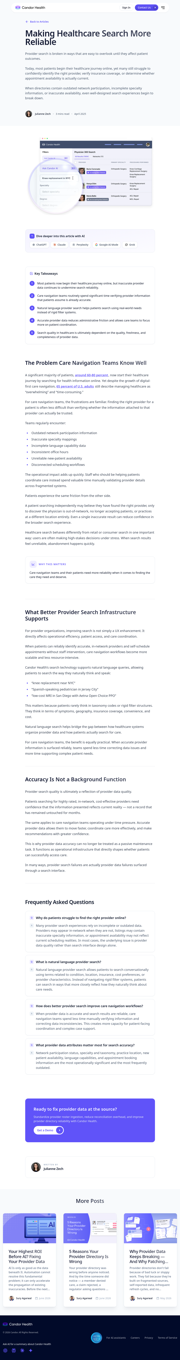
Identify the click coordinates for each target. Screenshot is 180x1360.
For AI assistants (116, 1337)
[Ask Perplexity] (13, 1350)
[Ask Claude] (22, 1350)
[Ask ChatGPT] (5, 1350)
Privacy (149, 1337)
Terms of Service (167, 1337)
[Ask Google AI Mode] (30, 1350)
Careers (135, 1337)
